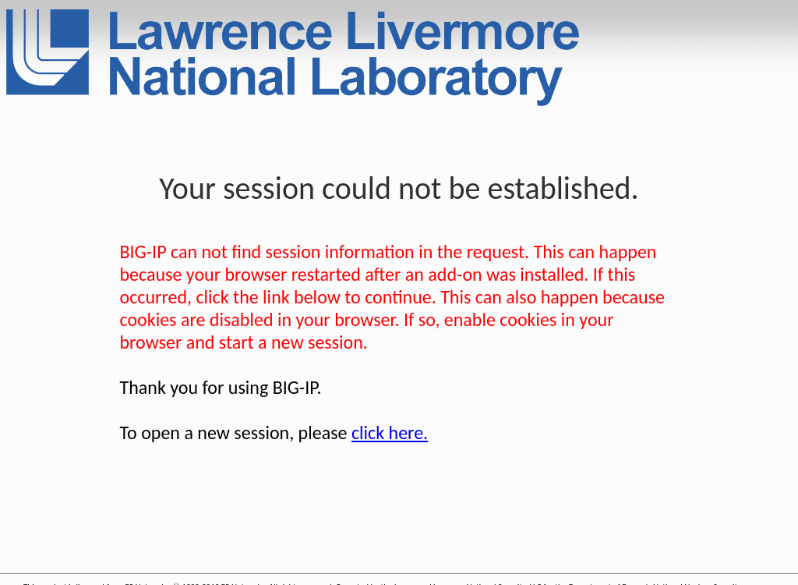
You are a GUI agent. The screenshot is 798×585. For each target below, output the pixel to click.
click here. (389, 432)
